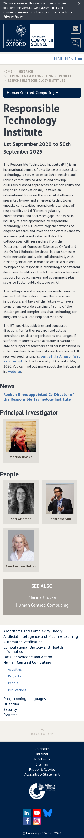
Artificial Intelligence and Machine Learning (40, 636)
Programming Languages (24, 698)
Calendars (42, 748)
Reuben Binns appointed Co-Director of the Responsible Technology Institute (38, 397)
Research (25, 72)
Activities (15, 669)
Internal (42, 754)
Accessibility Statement (42, 774)
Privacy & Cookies (42, 769)
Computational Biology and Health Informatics (33, 649)
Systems (10, 714)
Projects (66, 76)
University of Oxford (39, 833)
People (13, 683)
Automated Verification (23, 641)
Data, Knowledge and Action (27, 656)
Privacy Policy (13, 17)
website (14, 371)
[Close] (79, 3)
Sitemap (42, 764)
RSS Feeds (42, 759)
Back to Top (42, 732)
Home (7, 72)
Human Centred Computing (31, 76)
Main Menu (68, 58)
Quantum (11, 703)
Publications (17, 690)
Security (10, 709)
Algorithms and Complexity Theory (32, 631)
